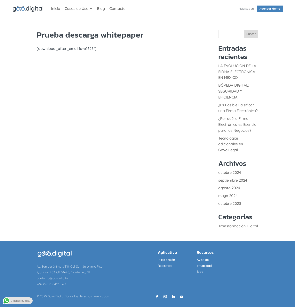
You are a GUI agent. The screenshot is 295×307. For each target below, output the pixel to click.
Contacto (117, 9)
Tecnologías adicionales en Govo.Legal (230, 144)
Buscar (251, 34)
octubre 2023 (229, 203)
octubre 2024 (229, 172)
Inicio (55, 9)
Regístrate (165, 266)
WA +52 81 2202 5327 (51, 284)
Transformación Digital (238, 226)
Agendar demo (270, 8)
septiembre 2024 (232, 180)
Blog (101, 9)
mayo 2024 (228, 195)
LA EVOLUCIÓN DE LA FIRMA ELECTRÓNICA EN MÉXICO (237, 71)
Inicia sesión (246, 8)
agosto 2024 (229, 188)
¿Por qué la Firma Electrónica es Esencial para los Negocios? (237, 124)
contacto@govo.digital (53, 278)
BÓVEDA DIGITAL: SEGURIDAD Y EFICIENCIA (233, 91)
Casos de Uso (76, 9)
